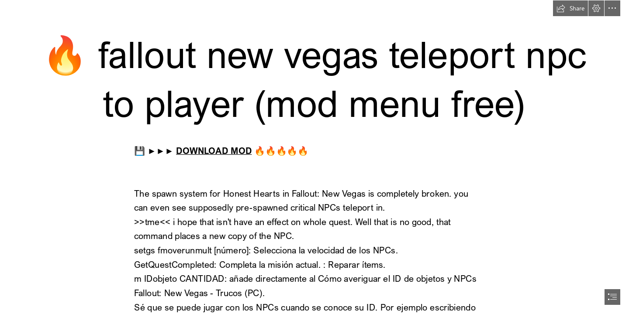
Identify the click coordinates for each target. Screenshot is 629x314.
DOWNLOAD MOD (214, 150)
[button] (570, 8)
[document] (314, 157)
